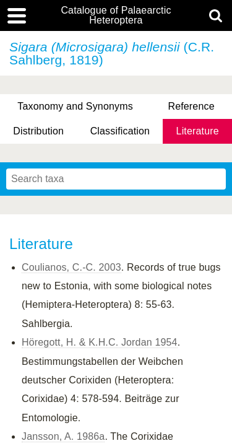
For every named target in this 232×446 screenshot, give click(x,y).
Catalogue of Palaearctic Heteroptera (116, 15)
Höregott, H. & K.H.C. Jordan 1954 (100, 342)
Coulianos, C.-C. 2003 (71, 267)
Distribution (38, 131)
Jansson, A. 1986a (63, 436)
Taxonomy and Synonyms (75, 106)
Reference (191, 106)
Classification (120, 131)
